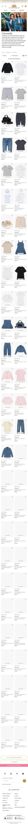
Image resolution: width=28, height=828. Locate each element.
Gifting (16, 793)
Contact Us (5, 798)
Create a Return (6, 796)
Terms (16, 802)
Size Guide (5, 802)
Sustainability (6, 810)
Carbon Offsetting (7, 808)
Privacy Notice (18, 798)
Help (16, 805)
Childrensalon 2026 (16, 822)
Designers (21, 10)
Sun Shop (13, 10)
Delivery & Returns (7, 793)
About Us (5, 800)
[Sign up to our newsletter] (24, 781)
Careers (16, 796)
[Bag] (26, 6)
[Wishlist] (22, 6)
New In (5, 10)
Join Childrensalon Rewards (14, 765)
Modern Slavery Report (20, 807)
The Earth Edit (14, 790)
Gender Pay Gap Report (6, 805)
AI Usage (17, 800)
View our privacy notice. (6, 784)
